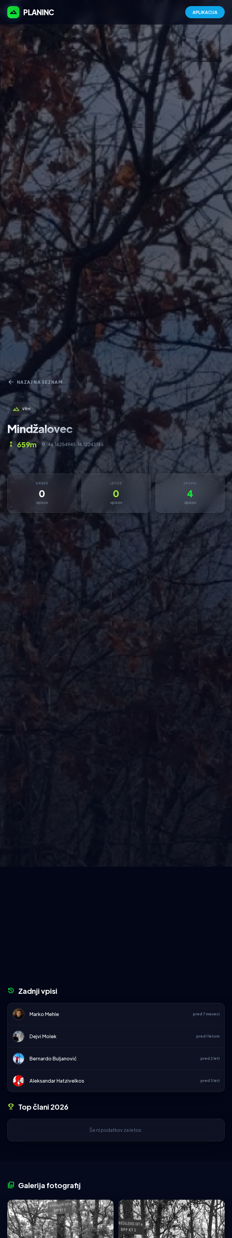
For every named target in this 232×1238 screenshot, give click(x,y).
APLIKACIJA (205, 12)
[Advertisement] (116, 928)
